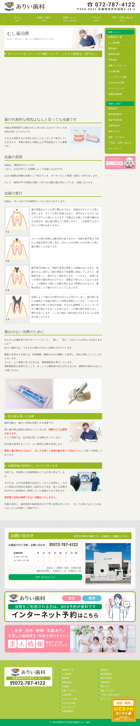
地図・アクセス (116, 137)
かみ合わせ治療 (116, 82)
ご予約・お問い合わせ (119, 143)
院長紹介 (112, 108)
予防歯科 (112, 60)
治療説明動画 (115, 94)
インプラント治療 (117, 77)
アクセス (96, 19)
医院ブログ (114, 131)
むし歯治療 (114, 42)
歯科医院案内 (115, 114)
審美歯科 (112, 48)
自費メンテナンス (117, 65)
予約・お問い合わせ (122, 19)
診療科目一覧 (115, 37)
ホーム (17, 19)
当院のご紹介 (44, 19)
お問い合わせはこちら (45, 578)
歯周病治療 (114, 54)
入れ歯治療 (114, 71)
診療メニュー (70, 19)
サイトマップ (115, 148)
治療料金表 (114, 125)
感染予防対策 (115, 120)
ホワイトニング (116, 88)
